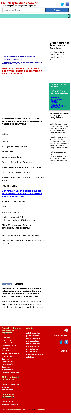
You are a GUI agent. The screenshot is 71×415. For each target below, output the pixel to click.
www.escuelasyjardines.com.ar (14, 410)
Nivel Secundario (10, 354)
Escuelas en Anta (56, 54)
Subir (64, 350)
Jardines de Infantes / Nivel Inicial (9, 345)
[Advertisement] (22, 39)
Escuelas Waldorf (10, 372)
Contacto (41, 410)
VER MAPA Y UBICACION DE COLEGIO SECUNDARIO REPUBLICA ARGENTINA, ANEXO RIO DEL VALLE (22, 193)
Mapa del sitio (61, 335)
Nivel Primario (9, 351)
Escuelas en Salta (56, 52)
